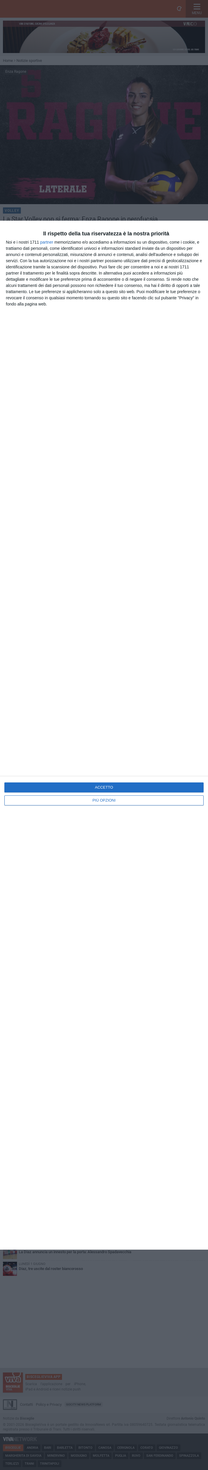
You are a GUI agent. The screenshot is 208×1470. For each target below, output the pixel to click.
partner (46, 242)
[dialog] (104, 735)
